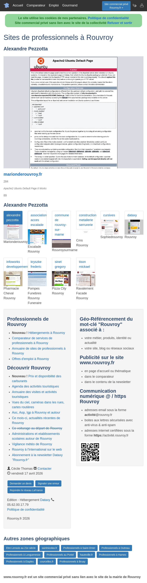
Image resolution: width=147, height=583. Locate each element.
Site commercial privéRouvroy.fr (116, 6)
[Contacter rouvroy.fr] (141, 5)
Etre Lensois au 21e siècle (21, 548)
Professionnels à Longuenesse (23, 554)
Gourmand (69, 5)
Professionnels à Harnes (112, 554)
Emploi (54, 5)
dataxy (132, 215)
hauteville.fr (86, 554)
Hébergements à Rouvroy (46, 333)
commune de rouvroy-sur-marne (62, 224)
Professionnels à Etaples (20, 561)
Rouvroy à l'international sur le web (37, 449)
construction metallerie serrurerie (87, 220)
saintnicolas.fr (49, 548)
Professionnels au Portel (60, 554)
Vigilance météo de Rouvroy (32, 444)
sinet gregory (60, 264)
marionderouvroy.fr (23, 174)
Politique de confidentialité (108, 18)
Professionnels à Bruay (72, 561)
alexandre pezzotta (13, 217)
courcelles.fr (46, 561)
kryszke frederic (36, 264)
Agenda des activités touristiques (35, 386)
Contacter (45, 468)
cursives (109, 215)
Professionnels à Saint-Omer (79, 548)
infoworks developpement (14, 264)
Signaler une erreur (48, 483)
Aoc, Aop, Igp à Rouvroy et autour (36, 412)
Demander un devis (20, 483)
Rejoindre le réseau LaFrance (26, 490)
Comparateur (36, 5)
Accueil (18, 5)
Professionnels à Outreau (116, 548)
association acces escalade (39, 220)
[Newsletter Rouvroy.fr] (134, 5)
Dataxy (45, 500)
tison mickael (84, 264)
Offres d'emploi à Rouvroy (30, 359)
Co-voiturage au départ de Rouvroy (37, 428)
